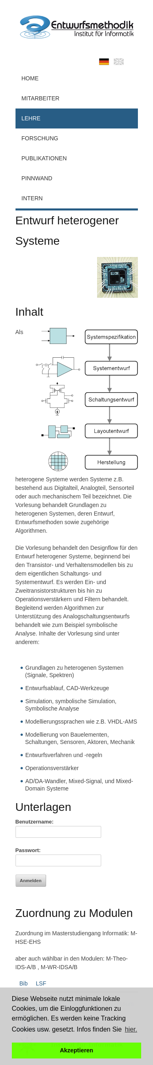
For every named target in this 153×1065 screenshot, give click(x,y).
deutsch (104, 61)
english (118, 61)
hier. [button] (131, 1029)
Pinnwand (37, 178)
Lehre (31, 118)
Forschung (40, 138)
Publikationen (44, 158)
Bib (24, 983)
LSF (41, 983)
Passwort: (28, 850)
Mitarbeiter (41, 98)
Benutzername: (35, 822)
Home (30, 78)
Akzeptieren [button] (76, 1050)
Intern (32, 198)
